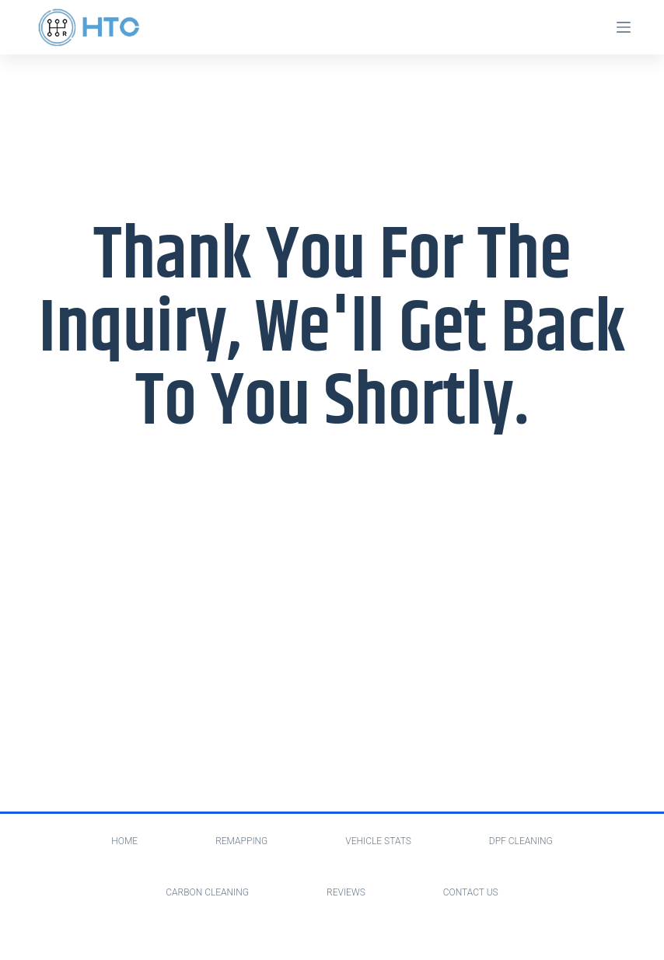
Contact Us (470, 892)
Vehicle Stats (378, 841)
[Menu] (624, 27)
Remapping (241, 841)
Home (124, 841)
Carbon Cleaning (207, 892)
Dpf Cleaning (521, 841)
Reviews (346, 892)
